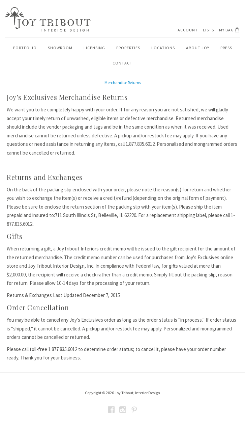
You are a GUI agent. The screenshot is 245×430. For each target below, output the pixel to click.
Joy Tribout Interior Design (48, 19)
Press (226, 47)
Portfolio (25, 47)
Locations (163, 47)
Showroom (60, 47)
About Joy (197, 47)
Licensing (94, 47)
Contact (122, 62)
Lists (208, 29)
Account (188, 29)
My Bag (230, 29)
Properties (128, 47)
